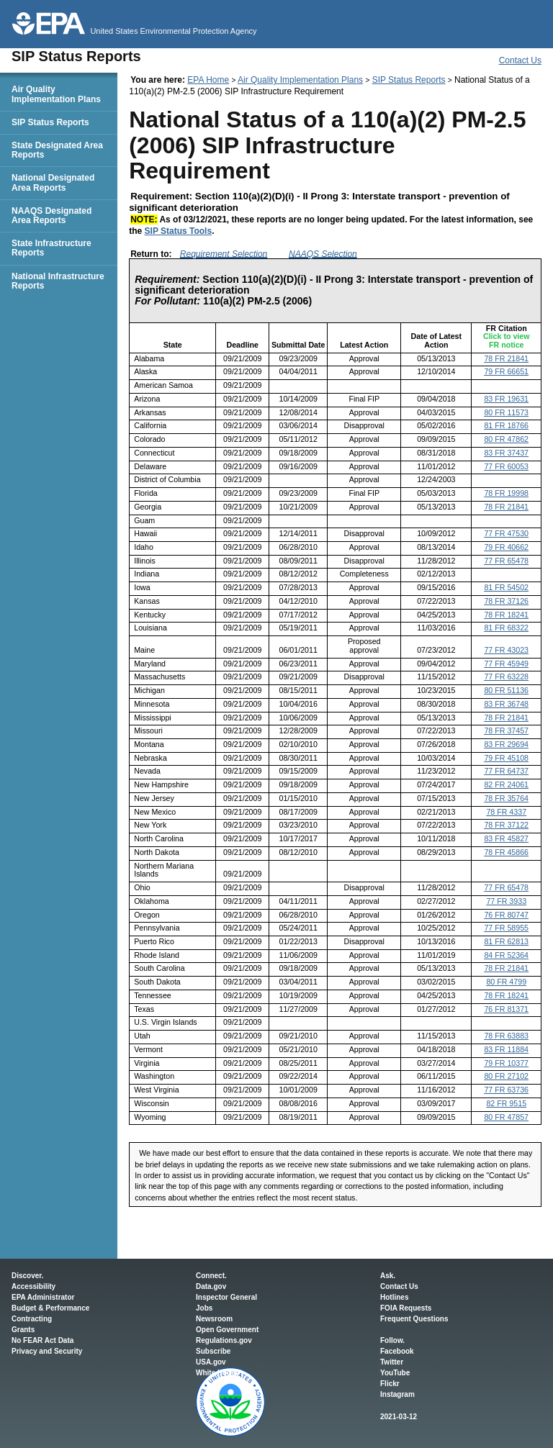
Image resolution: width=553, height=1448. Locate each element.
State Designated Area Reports (57, 150)
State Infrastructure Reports (51, 248)
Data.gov (211, 1286)
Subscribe (213, 1351)
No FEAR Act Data (42, 1340)
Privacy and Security (47, 1351)
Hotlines (394, 1297)
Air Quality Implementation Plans (300, 80)
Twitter (391, 1362)
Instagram (397, 1394)
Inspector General (226, 1297)
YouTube (395, 1373)
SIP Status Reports (409, 80)
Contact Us (520, 60)
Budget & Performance (50, 1308)
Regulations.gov (224, 1340)
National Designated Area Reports (53, 182)
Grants (23, 1330)
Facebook (397, 1351)
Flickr (390, 1384)
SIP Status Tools (178, 231)
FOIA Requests (405, 1308)
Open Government (227, 1330)
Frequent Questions (414, 1319)
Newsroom (214, 1319)
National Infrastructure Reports (58, 281)
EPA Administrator (43, 1297)
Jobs (204, 1308)
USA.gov (211, 1362)
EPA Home (208, 80)
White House (218, 1373)
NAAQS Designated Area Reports (51, 215)
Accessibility (33, 1286)
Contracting (32, 1319)
